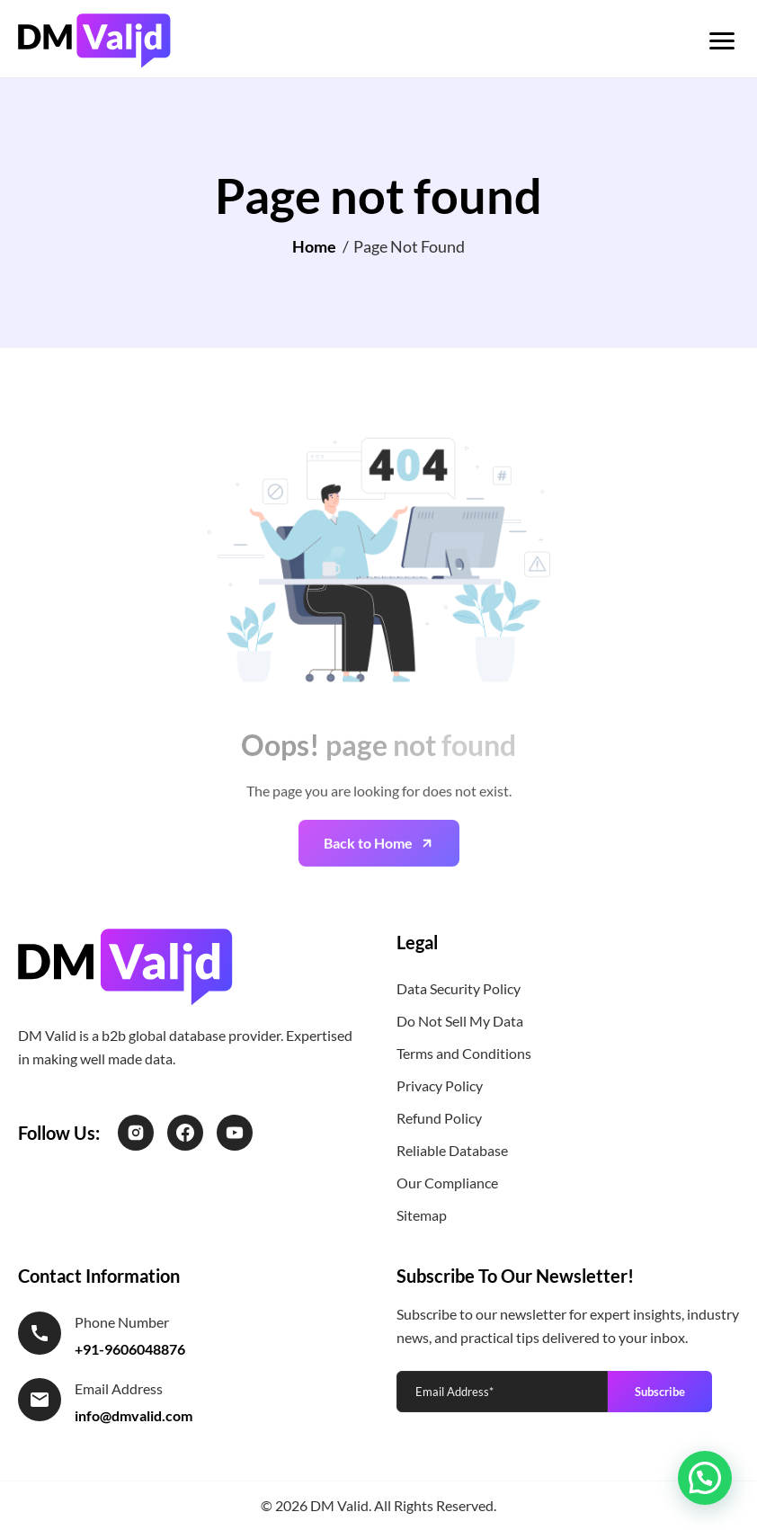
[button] (705, 1478)
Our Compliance (447, 1182)
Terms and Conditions (463, 1053)
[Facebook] (185, 1133)
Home (314, 246)
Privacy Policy (439, 1085)
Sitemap (421, 1214)
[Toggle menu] (722, 41)
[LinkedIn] (235, 1133)
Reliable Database (452, 1150)
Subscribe (660, 1391)
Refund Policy (439, 1117)
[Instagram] (136, 1133)
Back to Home (368, 866)
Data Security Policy (458, 988)
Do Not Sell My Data (459, 1020)
